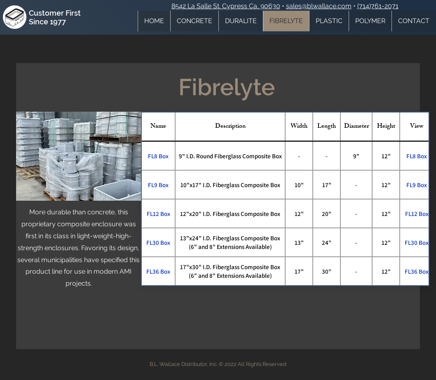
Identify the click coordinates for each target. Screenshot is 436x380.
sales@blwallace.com (319, 6)
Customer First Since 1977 (55, 17)
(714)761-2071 (377, 6)
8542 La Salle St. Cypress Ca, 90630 (225, 6)
